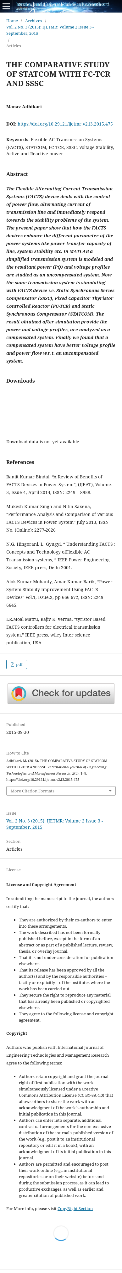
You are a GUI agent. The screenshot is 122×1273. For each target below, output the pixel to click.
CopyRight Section (75, 1208)
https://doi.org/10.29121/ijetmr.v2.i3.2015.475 (65, 124)
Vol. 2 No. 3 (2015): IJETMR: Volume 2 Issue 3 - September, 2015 (50, 30)
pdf (19, 664)
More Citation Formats (32, 791)
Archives (33, 20)
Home (12, 20)
